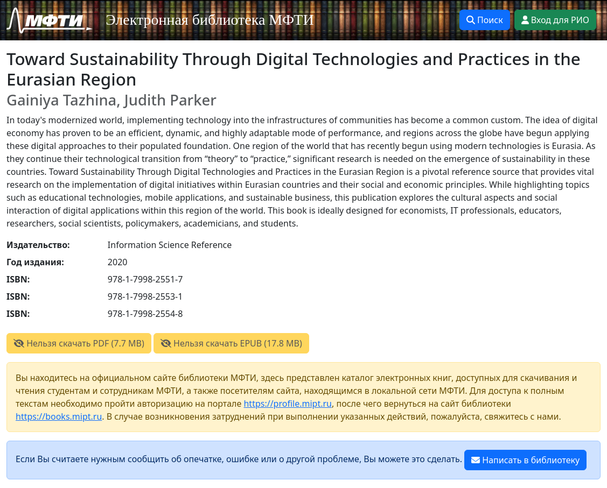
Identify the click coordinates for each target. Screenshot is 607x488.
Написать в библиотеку (525, 460)
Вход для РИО (555, 20)
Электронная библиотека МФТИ (210, 19)
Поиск (484, 20)
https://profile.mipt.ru (287, 403)
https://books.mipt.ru (59, 416)
